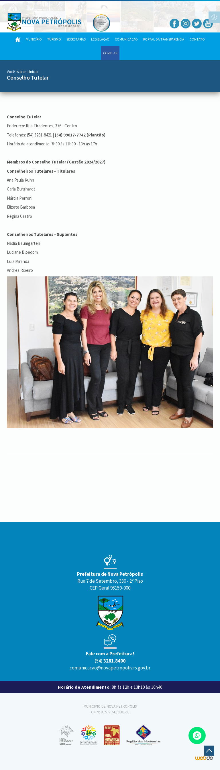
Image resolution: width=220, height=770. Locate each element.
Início (33, 71)
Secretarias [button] (76, 39)
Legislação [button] (100, 39)
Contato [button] (197, 39)
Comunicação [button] (126, 39)
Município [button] (34, 39)
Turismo (54, 39)
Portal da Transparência (163, 39)
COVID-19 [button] (110, 53)
